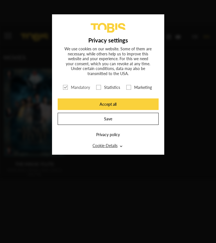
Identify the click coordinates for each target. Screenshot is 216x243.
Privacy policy (108, 134)
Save (108, 118)
